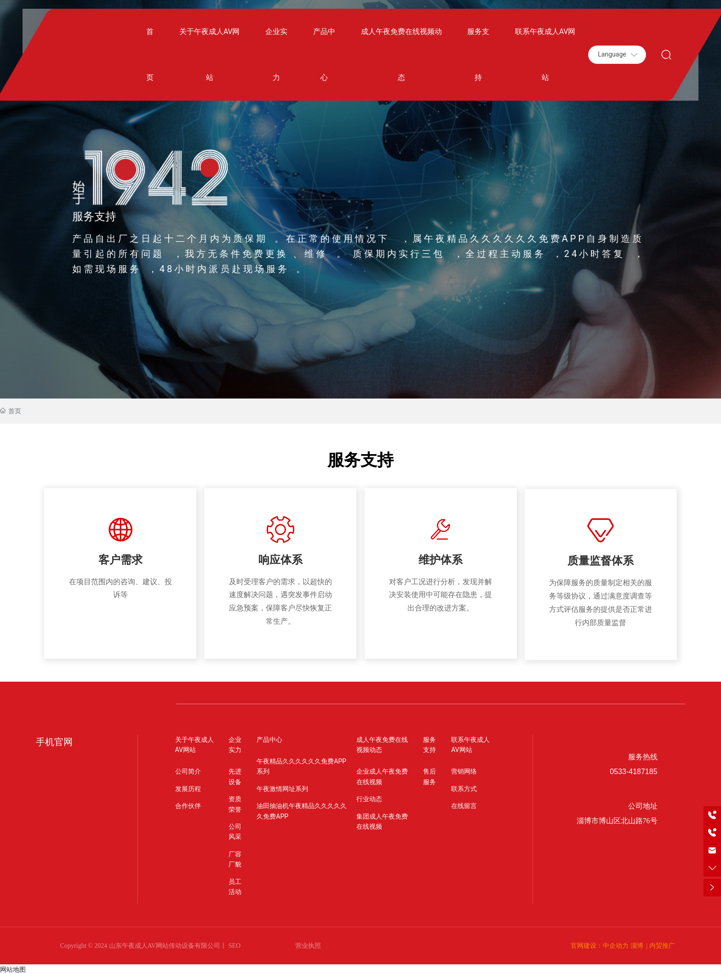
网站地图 (13, 968)
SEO (233, 944)
